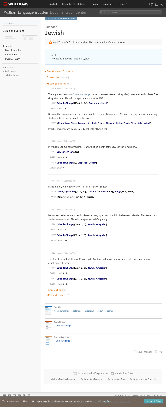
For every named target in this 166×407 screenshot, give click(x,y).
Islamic (110, 311)
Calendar (77, 311)
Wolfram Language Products (142, 379)
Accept (154, 401)
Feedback (145, 351)
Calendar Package (63, 325)
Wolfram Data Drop (117, 379)
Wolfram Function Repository (64, 379)
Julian (100, 311)
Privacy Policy (105, 401)
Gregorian (89, 311)
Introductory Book (123, 373)
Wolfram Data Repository (92, 379)
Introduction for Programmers (92, 373)
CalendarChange (81, 94)
